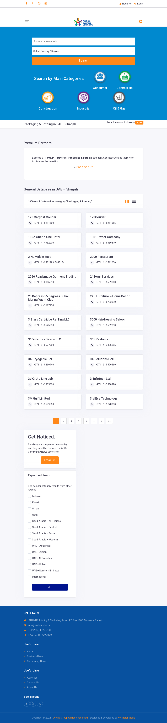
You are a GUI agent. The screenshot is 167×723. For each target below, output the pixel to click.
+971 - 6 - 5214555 (105, 222)
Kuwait (36, 502)
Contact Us (31, 682)
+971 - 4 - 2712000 (105, 262)
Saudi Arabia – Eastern (44, 533)
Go (49, 587)
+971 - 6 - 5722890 (105, 302)
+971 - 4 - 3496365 (105, 345)
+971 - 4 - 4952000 (43, 242)
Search (83, 60)
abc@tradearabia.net (37, 625)
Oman (35, 508)
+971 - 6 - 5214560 (43, 222)
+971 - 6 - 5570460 (105, 364)
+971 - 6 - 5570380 (105, 384)
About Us (30, 687)
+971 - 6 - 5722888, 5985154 (48, 262)
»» (109, 421)
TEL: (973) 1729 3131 (37, 630)
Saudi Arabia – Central (44, 527)
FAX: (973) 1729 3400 (38, 634)
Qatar (35, 514)
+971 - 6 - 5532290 (105, 325)
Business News (33, 656)
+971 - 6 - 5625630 (43, 325)
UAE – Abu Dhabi (41, 545)
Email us (50, 460)
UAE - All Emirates (42, 558)
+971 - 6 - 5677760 (43, 345)
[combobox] (83, 51)
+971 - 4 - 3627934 (43, 305)
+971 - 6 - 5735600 (43, 384)
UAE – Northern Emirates (45, 570)
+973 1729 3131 (85, 167)
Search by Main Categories (59, 78)
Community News (35, 661)
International (39, 576)
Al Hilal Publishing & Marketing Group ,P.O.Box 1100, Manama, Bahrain (63, 620)
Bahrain (36, 496)
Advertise (30, 677)
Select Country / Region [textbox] (46, 51)
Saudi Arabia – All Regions (46, 521)
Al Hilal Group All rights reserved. (71, 717)
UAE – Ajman (39, 552)
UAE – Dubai (39, 564)
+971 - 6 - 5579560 (43, 404)
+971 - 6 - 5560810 (105, 242)
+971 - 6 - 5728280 (105, 404)
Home (29, 651)
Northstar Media (126, 717)
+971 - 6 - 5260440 (43, 364)
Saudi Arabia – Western (45, 539)
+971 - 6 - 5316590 (43, 282)
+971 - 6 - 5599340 (105, 282)
